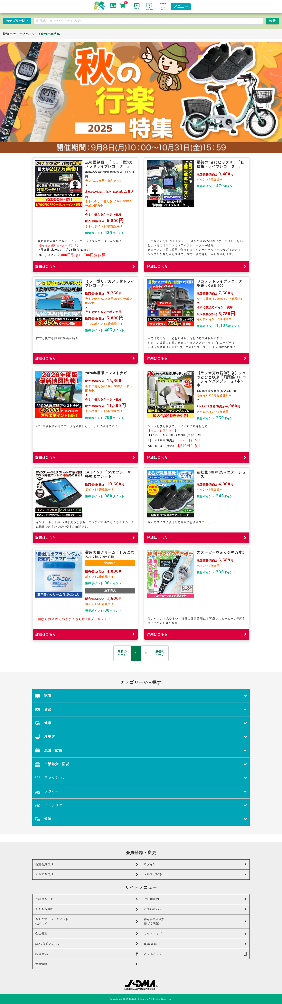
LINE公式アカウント (86, 944)
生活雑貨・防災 (141, 764)
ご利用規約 (195, 899)
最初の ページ (122, 653)
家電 (141, 695)
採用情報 (86, 964)
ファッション (141, 778)
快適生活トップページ (19, 34)
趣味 (141, 819)
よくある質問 (86, 909)
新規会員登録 (86, 864)
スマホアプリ (195, 954)
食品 (141, 709)
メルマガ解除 (195, 874)
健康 (141, 723)
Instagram (195, 944)
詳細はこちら (85, 266)
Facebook (86, 954)
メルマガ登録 (86, 874)
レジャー (141, 791)
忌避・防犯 (141, 750)
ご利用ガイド (86, 899)
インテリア (141, 805)
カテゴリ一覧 (16, 20)
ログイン (195, 864)
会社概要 (86, 934)
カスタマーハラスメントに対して (86, 921)
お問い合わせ (195, 909)
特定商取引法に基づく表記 (195, 921)
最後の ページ (159, 653)
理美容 (141, 737)
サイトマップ (195, 934)
